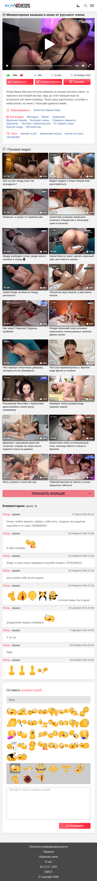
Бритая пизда (14, 127)
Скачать (79, 81)
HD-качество (33, 127)
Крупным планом (16, 120)
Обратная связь (48, 856)
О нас (48, 861)
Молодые (33, 116)
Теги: (14, 133)
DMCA (48, 871)
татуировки (13, 137)
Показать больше (48, 493)
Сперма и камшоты (64, 120)
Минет (45, 116)
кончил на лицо (74, 133)
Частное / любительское (35, 123)
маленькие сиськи (51, 133)
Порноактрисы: (21, 110)
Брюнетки (12, 123)
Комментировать (51, 81)
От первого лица (64, 123)
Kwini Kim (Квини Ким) (47, 110)
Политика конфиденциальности (48, 846)
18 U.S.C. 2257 (48, 866)
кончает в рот (29, 133)
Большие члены (39, 120)
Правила (48, 851)
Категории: (17, 116)
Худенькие (58, 116)
